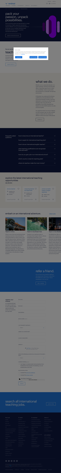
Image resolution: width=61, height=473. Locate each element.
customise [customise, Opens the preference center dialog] (19, 57)
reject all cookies (33, 57)
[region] (30, 53)
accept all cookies (42, 57)
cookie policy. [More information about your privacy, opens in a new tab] (23, 54)
